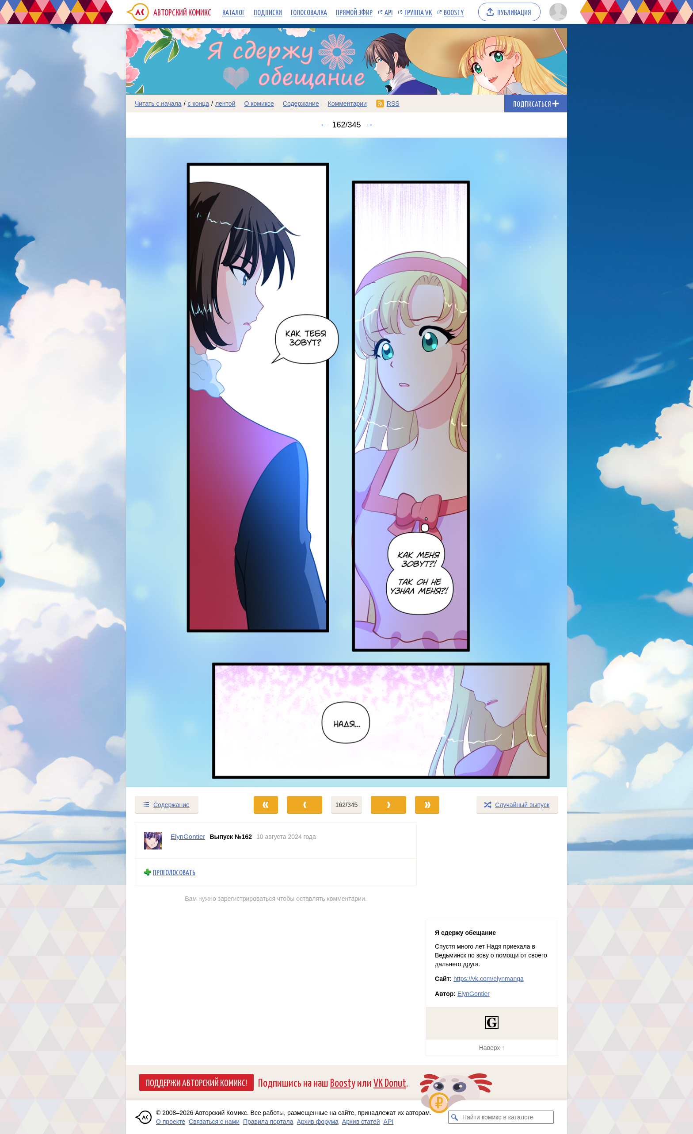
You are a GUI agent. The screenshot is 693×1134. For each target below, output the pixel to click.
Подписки (268, 12)
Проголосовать (174, 872)
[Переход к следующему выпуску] (346, 463)
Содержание (301, 103)
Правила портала (268, 1121)
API (388, 12)
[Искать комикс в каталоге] (455, 1117)
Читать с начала (158, 103)
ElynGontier (473, 993)
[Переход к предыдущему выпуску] (181, 463)
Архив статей (361, 1121)
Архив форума (318, 1121)
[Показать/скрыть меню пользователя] (556, 12)
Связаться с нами (214, 1121)
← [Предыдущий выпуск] (323, 124)
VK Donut (389, 1082)
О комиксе (259, 103)
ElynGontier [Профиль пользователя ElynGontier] (188, 836)
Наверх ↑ (492, 1047)
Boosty (454, 12)
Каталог (233, 12)
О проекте (170, 1121)
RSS (393, 103)
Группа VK (418, 12)
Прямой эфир (354, 12)
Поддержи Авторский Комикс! (196, 1082)
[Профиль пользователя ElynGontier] (153, 841)
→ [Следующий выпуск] (369, 124)
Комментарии (347, 103)
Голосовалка (309, 12)
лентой (225, 103)
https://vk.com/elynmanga (488, 978)
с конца (198, 103)
